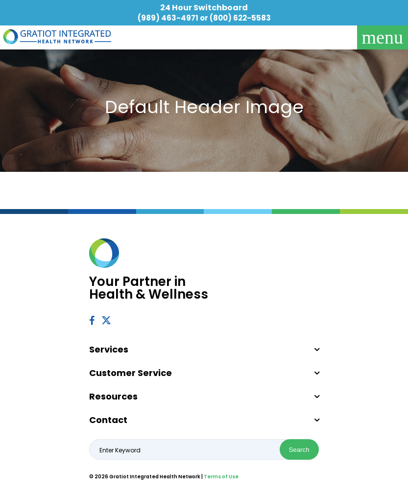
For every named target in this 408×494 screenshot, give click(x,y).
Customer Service (130, 373)
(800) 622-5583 (240, 18)
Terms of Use (221, 476)
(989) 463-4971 (168, 18)
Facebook (92, 320)
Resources (113, 396)
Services (108, 349)
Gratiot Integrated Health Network (57, 37)
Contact (108, 420)
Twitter (106, 320)
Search (298, 449)
